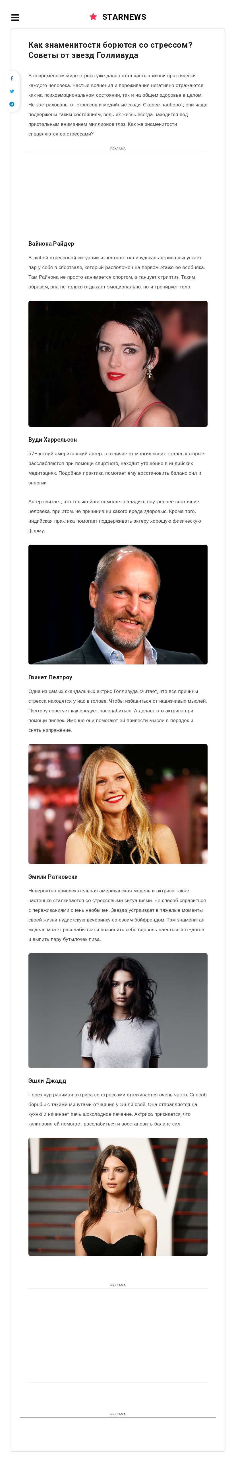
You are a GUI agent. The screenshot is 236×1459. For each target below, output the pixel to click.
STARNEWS (118, 17)
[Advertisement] (118, 199)
